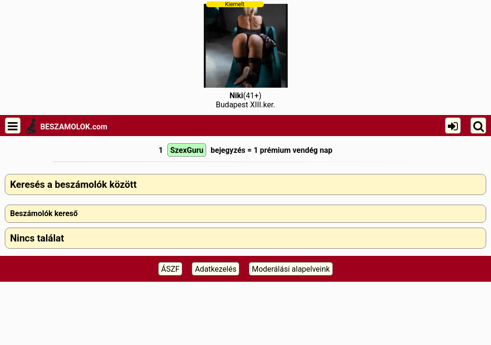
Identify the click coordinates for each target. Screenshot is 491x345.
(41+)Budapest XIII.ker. (246, 55)
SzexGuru (186, 150)
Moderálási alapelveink (291, 269)
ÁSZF (170, 269)
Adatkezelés (215, 269)
